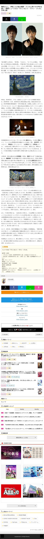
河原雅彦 (5, 343)
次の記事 (39, 334)
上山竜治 (32, 343)
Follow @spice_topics (22, 306)
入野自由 (5, 346)
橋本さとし (14, 343)
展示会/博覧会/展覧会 (8, 515)
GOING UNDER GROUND (9, 518)
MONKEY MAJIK (25, 518)
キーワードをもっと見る (36, 529)
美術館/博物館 (21, 515)
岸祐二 (13, 346)
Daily (7, 409)
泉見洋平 (23, 343)
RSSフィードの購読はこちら (28, 292)
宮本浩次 (5, 522)
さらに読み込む (27, 506)
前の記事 (5, 334)
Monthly (37, 409)
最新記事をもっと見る (26, 437)
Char (35, 518)
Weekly (22, 409)
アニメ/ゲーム (34, 522)
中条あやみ (23, 522)
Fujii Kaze (14, 522)
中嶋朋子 (5, 525)
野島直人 (21, 346)
